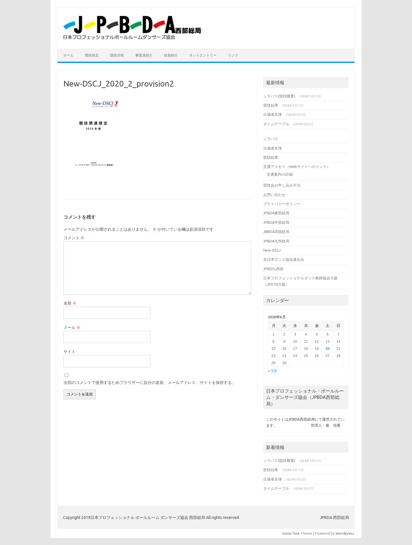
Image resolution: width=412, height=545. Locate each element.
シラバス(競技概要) (279, 96)
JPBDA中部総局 (276, 222)
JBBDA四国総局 (276, 232)
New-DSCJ (272, 250)
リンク (233, 55)
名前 (70, 303)
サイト (70, 351)
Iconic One (291, 533)
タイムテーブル (276, 124)
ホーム (68, 55)
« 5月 (272, 371)
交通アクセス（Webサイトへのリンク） (296, 166)
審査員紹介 (143, 55)
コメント (74, 238)
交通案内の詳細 (280, 174)
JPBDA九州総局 (276, 241)
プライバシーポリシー (281, 204)
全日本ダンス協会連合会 (283, 259)
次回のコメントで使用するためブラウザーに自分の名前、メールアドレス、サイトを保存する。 (150, 382)
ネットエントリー (203, 55)
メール (72, 327)
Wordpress (345, 533)
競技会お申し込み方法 (281, 185)
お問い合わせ (274, 195)
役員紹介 (171, 55)
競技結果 (270, 105)
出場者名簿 (272, 114)
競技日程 (117, 55)
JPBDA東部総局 (276, 213)
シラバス (270, 139)
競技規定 (92, 55)
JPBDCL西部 (273, 269)
